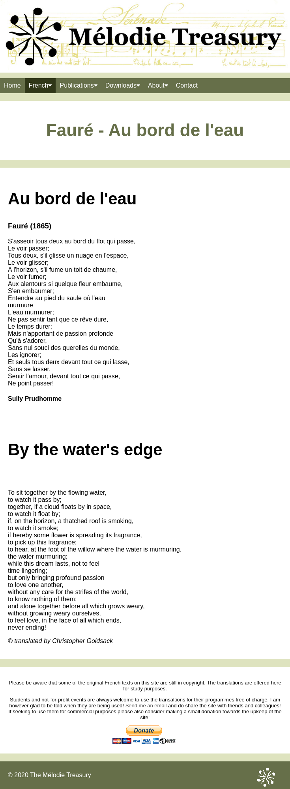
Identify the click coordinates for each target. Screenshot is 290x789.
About (158, 85)
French (40, 85)
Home (12, 85)
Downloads (122, 85)
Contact (187, 85)
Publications (78, 85)
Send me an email (146, 706)
